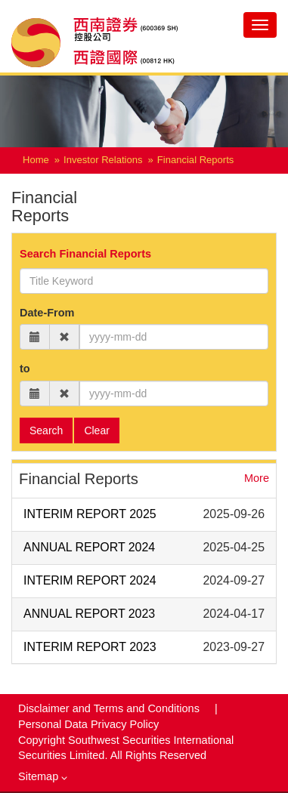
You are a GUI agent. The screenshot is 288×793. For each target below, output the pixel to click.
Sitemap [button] (42, 776)
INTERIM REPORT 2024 (89, 580)
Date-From (47, 313)
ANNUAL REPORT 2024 (89, 547)
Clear (96, 430)
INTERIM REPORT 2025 (89, 514)
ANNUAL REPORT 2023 (89, 613)
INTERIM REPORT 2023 (89, 646)
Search (46, 430)
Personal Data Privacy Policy (88, 724)
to (25, 369)
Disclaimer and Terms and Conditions (110, 708)
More (256, 478)
